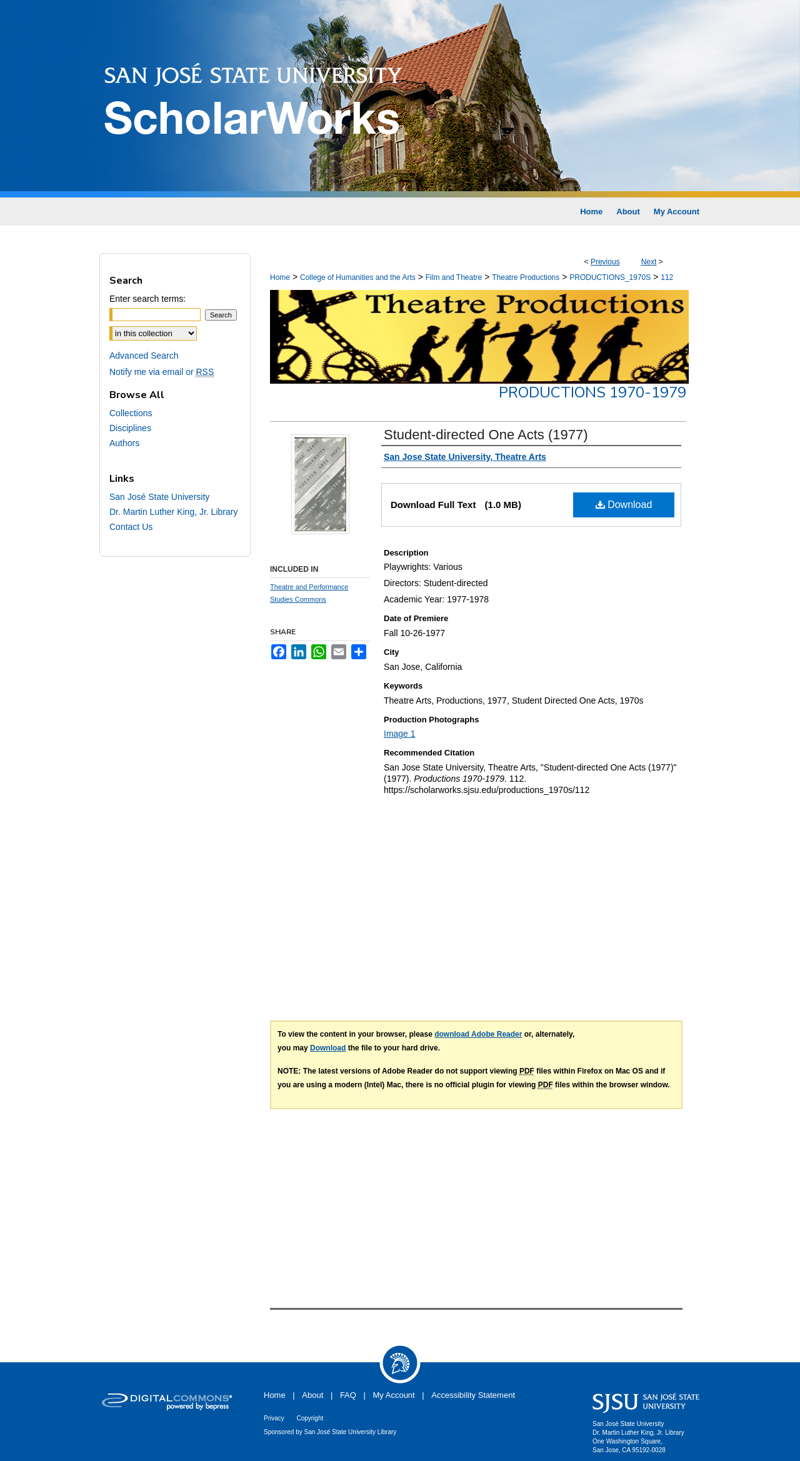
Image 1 (400, 734)
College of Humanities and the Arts (358, 277)
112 (667, 277)
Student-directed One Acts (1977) (486, 434)
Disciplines (130, 428)
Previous (605, 261)
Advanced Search (144, 356)
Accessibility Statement (473, 1395)
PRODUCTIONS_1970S (610, 277)
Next (649, 261)
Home (280, 277)
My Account (394, 1395)
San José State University (159, 497)
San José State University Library (350, 1432)
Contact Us (130, 527)
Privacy (274, 1418)
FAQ (348, 1395)
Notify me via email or (161, 372)
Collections (130, 413)
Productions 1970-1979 (592, 392)
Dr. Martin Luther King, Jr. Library (173, 512)
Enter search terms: (147, 299)
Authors (124, 443)
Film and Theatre (454, 277)
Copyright (309, 1418)
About (312, 1395)
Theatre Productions (525, 277)
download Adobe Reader (478, 1034)
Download (624, 504)
